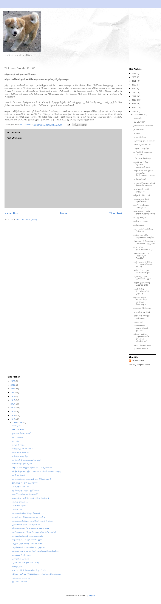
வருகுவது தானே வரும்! (144, 141)
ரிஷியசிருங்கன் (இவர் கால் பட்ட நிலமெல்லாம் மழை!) (144, 172)
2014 (134, 107)
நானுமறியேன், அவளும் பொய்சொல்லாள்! (144, 184)
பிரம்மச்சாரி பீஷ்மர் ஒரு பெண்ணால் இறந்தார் (144, 242)
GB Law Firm (139, 122)
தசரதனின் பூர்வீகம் (141, 312)
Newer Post (12, 213)
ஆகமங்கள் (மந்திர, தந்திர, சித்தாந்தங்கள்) (144, 212)
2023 (134, 73)
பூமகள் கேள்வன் (140, 349)
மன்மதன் (137, 118)
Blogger (92, 595)
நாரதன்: (137, 133)
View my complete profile (139, 365)
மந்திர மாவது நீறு (141, 148)
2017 (134, 96)
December (139, 115)
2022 (134, 77)
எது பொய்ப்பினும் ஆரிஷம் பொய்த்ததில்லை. (142, 164)
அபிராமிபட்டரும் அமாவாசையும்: (141, 271)
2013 (134, 111)
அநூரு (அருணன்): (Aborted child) (141, 284)
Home (64, 213)
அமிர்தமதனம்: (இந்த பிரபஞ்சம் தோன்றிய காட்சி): (143, 264)
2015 (134, 104)
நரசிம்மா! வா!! (139, 179)
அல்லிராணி (138, 225)
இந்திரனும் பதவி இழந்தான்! (141, 190)
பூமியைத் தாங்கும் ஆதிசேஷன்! (141, 200)
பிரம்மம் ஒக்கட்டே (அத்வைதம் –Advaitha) (141, 255)
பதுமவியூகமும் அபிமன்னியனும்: (142, 277)
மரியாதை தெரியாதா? (143, 158)
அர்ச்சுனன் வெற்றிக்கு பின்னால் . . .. (143, 230)
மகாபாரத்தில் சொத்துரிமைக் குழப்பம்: (140, 327)
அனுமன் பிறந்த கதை (142, 308)
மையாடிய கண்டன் (141, 145)
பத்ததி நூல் (138, 322)
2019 (134, 88)
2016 (134, 100)
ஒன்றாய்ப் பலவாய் (142, 345)
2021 (134, 81)
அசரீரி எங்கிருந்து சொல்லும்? (141, 206)
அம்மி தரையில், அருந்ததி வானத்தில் (143, 236)
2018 (134, 92)
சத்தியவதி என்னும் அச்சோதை (141, 317)
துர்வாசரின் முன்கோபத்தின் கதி (143, 248)
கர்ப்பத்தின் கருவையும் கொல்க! (26, 460)
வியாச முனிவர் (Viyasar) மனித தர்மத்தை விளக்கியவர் (141, 337)
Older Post (115, 213)
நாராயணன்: (139, 129)
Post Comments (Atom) (27, 219)
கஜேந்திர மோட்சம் (141, 195)
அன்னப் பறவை (140, 221)
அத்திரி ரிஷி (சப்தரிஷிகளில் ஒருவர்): (141, 291)
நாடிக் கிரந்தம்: (139, 137)
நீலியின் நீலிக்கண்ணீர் (143, 125)
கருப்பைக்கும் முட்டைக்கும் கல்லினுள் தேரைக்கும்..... (140, 300)
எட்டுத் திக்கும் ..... (141, 217)
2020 (134, 85)
